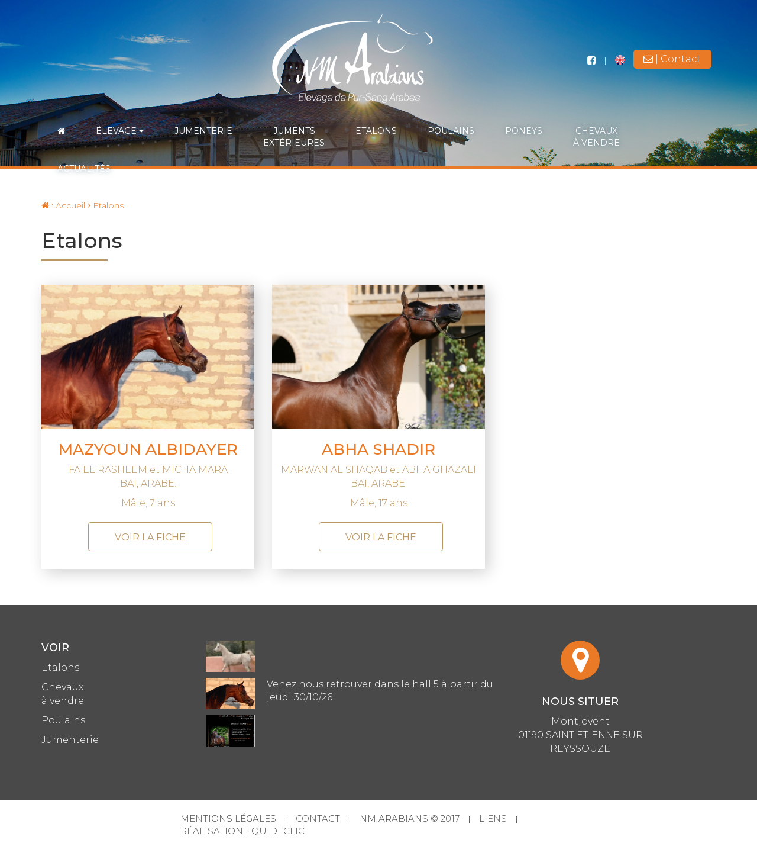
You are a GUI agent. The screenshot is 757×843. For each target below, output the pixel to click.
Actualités (84, 168)
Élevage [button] (120, 131)
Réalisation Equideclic (242, 830)
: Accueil (63, 205)
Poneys (523, 131)
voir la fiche (150, 537)
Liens (493, 818)
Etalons (376, 131)
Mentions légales (228, 818)
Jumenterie (203, 131)
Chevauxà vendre (596, 137)
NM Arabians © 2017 (410, 818)
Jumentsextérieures (294, 137)
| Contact (672, 59)
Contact (318, 818)
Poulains (451, 131)
